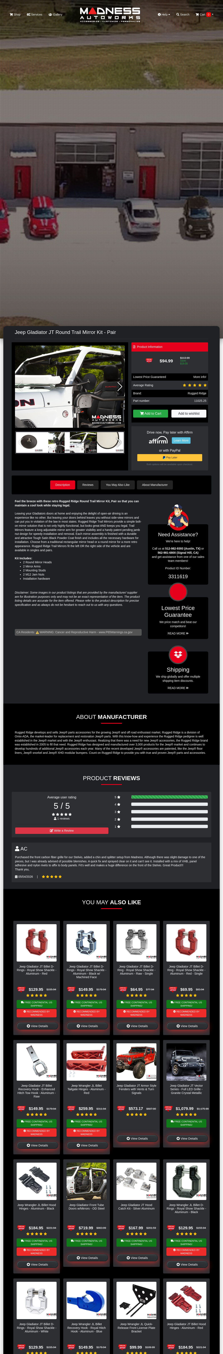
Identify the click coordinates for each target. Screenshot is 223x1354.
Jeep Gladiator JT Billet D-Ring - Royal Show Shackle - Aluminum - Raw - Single (136, 970)
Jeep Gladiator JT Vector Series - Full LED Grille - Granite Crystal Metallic (186, 1089)
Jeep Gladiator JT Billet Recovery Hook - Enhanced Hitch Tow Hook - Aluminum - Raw (36, 1091)
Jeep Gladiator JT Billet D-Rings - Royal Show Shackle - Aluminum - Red (36, 970)
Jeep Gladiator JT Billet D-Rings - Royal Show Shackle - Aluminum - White (36, 1327)
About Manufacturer (155, 484)
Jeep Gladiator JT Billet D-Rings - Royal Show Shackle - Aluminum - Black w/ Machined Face (86, 972)
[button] (120, 386)
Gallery (55, 14)
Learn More (181, 440)
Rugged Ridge (197, 393)
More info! (199, 377)
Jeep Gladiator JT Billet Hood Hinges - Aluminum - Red (186, 1325)
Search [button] (182, 14)
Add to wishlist (188, 413)
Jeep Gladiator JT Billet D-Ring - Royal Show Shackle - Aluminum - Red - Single (186, 970)
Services (34, 14)
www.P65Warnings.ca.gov (116, 632)
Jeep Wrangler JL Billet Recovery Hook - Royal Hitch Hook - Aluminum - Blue (86, 1327)
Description (62, 484)
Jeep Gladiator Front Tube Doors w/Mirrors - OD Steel (87, 1206)
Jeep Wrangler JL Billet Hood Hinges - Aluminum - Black (36, 1206)
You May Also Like (118, 484)
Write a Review (62, 830)
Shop (15, 14)
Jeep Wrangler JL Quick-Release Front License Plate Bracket (136, 1327)
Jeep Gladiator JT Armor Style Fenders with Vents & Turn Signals (136, 1089)
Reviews (87, 484)
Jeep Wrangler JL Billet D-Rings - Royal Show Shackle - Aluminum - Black (186, 1208)
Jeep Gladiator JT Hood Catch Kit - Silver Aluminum (136, 1206)
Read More (178, 633)
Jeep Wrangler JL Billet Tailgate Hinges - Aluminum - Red (86, 1089)
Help (164, 14)
